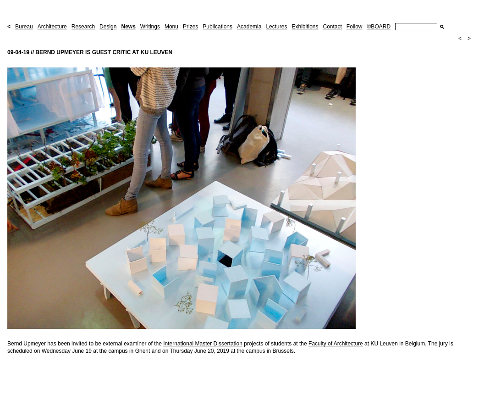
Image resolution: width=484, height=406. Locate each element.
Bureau (24, 26)
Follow (354, 26)
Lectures (276, 26)
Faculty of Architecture (335, 343)
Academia (249, 26)
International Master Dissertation (202, 343)
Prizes (190, 26)
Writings (150, 26)
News (128, 26)
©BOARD (379, 26)
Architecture (52, 26)
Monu (171, 26)
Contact (332, 26)
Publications (217, 26)
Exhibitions (305, 26)
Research (83, 26)
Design (107, 26)
